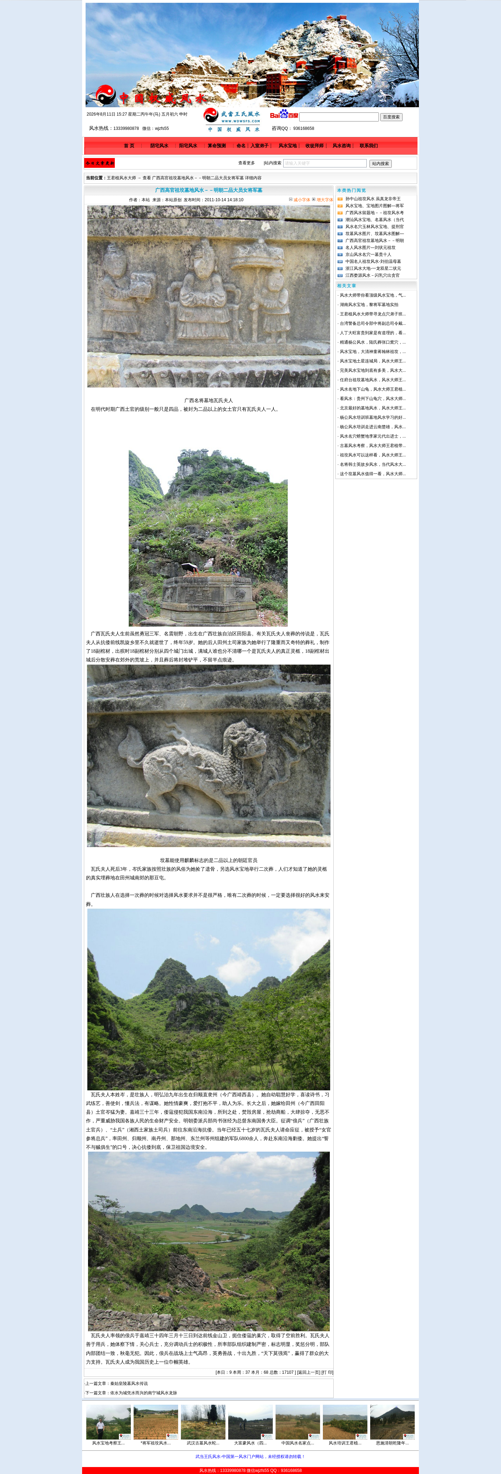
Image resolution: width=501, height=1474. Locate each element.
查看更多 (246, 162)
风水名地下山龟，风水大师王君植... (373, 389)
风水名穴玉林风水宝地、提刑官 (374, 226)
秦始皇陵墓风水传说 (129, 1383)
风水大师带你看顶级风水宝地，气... (373, 295)
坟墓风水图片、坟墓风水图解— (374, 233)
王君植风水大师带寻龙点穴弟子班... (373, 314)
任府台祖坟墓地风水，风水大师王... (373, 379)
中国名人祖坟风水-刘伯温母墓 (373, 261)
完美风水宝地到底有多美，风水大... (373, 370)
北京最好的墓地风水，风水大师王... (373, 408)
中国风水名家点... (297, 1443)
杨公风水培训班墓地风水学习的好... (373, 417)
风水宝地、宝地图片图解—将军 (374, 205)
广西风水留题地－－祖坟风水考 (374, 212)
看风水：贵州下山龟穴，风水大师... (373, 398)
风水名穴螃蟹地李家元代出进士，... (373, 436)
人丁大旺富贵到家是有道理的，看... (373, 332)
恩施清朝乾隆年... (392, 1443)
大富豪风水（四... (250, 1443)
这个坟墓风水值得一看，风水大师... (373, 473)
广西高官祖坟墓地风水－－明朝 (374, 240)
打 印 (327, 1372)
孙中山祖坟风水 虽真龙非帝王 (373, 198)
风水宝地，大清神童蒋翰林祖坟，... (373, 351)
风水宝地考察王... (108, 1443)
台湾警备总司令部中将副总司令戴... (373, 323)
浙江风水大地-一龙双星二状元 (373, 268)
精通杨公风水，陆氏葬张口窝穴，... (373, 342)
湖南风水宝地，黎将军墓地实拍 (369, 304)
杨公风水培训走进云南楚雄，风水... (373, 426)
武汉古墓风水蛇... (203, 1443)
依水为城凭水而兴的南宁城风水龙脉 (143, 1392)
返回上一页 (308, 1372)
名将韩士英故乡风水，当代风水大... (373, 464)
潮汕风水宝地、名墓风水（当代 (374, 219)
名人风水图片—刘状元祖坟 (370, 247)
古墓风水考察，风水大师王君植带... (373, 445)
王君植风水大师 (121, 177)
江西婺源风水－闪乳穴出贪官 (372, 275)
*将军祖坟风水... (156, 1443)
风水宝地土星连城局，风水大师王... (373, 361)
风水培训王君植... (345, 1443)
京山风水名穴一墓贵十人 (368, 254)
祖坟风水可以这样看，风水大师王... (373, 455)
